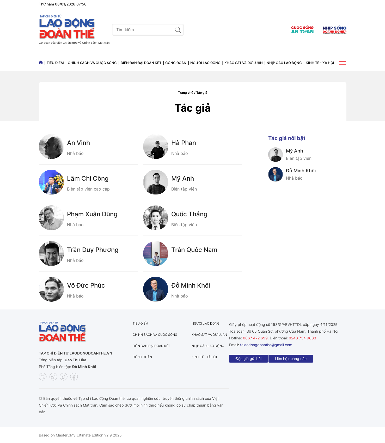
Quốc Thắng (189, 214)
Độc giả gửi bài (248, 358)
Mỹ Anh (182, 178)
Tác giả (201, 92)
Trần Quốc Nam (194, 250)
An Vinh (78, 143)
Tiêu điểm (55, 63)
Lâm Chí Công (88, 178)
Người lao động (205, 63)
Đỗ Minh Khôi (190, 285)
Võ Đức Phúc (86, 285)
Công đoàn (175, 63)
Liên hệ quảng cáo (291, 358)
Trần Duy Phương (93, 250)
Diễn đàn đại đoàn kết (141, 63)
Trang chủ (185, 92)
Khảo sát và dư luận (243, 63)
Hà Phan (183, 143)
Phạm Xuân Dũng (92, 214)
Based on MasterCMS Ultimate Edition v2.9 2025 (80, 435)
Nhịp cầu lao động (284, 63)
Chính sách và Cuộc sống (92, 63)
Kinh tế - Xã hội (320, 63)
